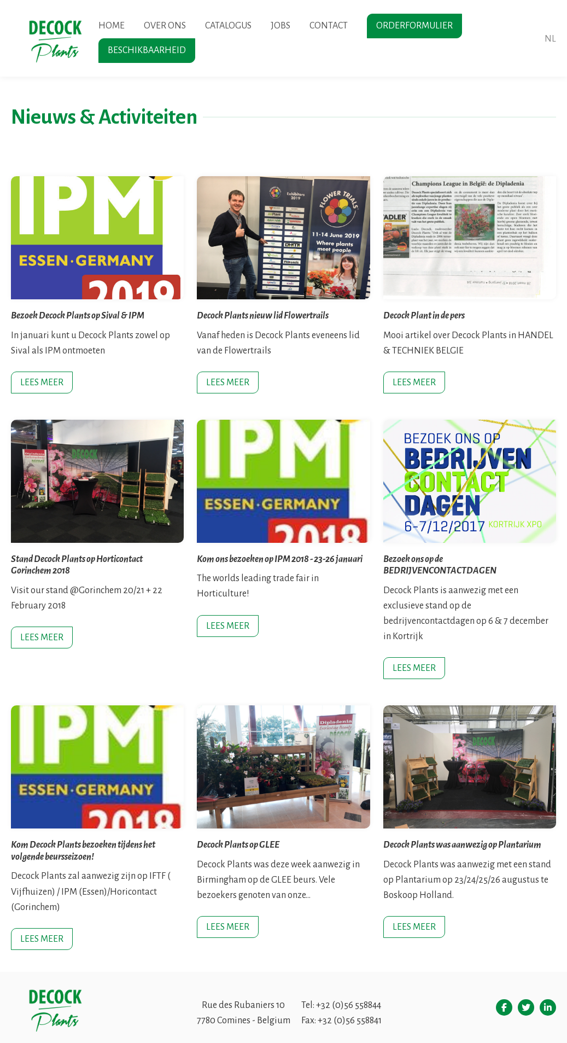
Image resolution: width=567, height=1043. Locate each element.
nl (550, 39)
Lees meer (41, 382)
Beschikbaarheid (147, 50)
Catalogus (228, 26)
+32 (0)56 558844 (348, 1005)
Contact (328, 26)
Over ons (165, 26)
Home (111, 26)
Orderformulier (414, 26)
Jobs (280, 26)
